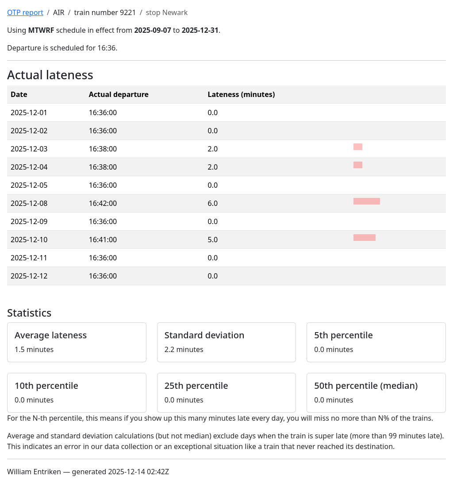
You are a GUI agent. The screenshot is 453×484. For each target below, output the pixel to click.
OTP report (25, 12)
